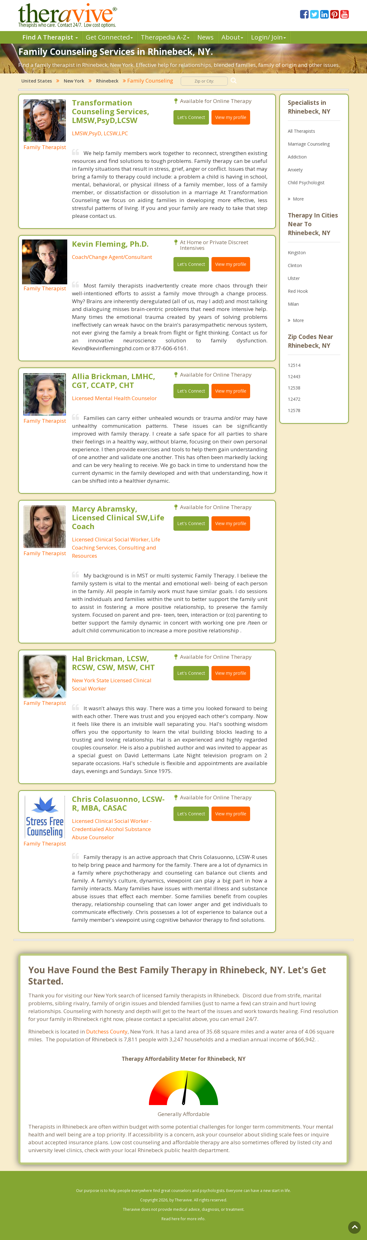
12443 (294, 376)
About (232, 37)
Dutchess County (107, 1031)
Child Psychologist (306, 182)
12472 (294, 399)
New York (74, 81)
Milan (293, 304)
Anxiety (295, 170)
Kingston (297, 252)
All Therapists (301, 131)
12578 (294, 410)
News (205, 37)
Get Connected (109, 37)
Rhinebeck (107, 81)
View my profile (230, 117)
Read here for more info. (183, 1218)
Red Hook (298, 291)
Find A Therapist (50, 37)
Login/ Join (268, 37)
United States (36, 81)
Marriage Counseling (309, 144)
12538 (294, 388)
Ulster (294, 278)
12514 (294, 365)
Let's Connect (191, 117)
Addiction (297, 157)
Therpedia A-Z (165, 37)
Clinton (295, 265)
